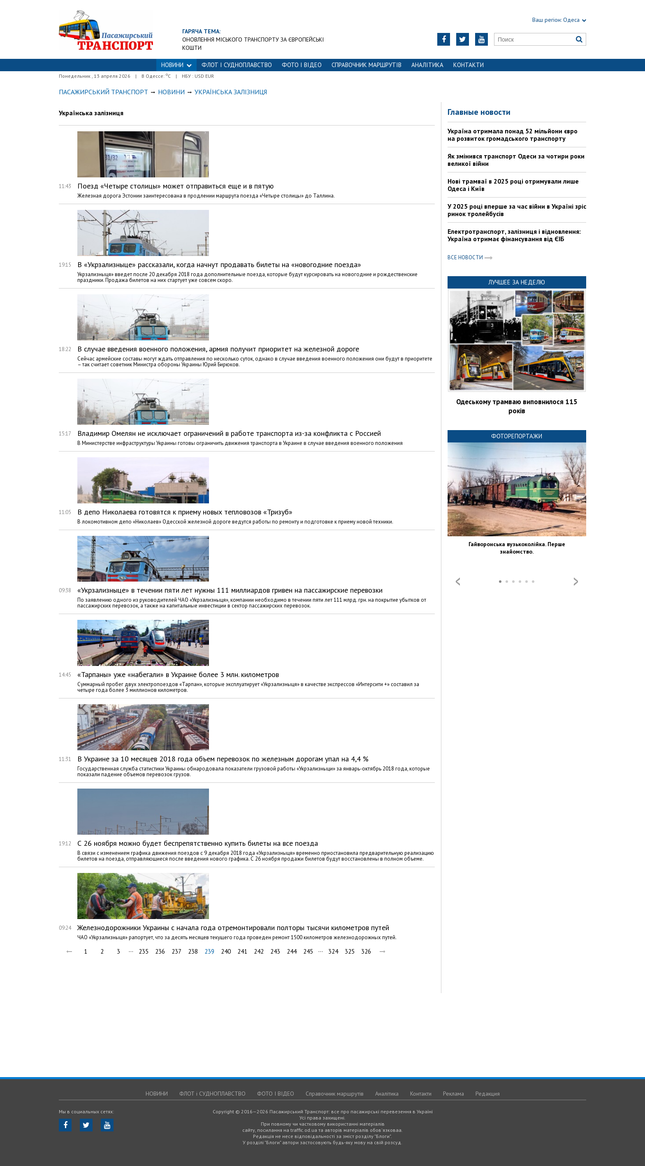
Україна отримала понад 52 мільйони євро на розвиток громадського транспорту (513, 134)
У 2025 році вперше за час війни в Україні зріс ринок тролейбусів (517, 210)
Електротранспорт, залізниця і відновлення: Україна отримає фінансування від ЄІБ (514, 235)
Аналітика (427, 65)
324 (333, 951)
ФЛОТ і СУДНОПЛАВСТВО (237, 65)
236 (160, 951)
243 (275, 951)
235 (143, 951)
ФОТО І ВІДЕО (302, 65)
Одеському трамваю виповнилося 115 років (517, 406)
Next (576, 581)
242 (259, 951)
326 (366, 951)
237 (176, 951)
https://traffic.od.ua (106, 29)
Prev (458, 581)
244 (292, 951)
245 (308, 951)
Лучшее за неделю (516, 282)
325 (350, 951)
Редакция (488, 1093)
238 (193, 951)
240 (226, 951)
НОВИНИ (176, 65)
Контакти (468, 65)
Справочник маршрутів (366, 65)
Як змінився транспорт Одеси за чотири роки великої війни (516, 160)
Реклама (453, 1093)
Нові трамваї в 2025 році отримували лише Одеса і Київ (513, 185)
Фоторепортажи (516, 436)
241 (242, 951)
